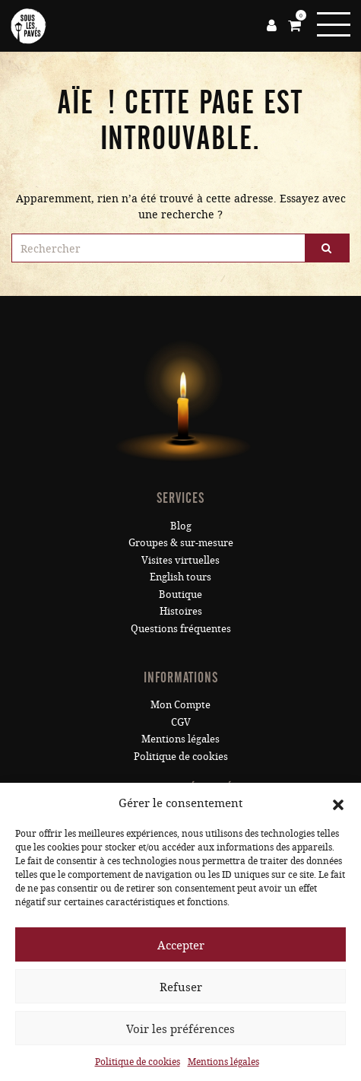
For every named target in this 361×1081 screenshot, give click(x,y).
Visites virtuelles (180, 560)
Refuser (181, 986)
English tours (180, 577)
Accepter (180, 944)
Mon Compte (180, 704)
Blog (181, 526)
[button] (338, 802)
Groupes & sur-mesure (180, 542)
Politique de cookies (137, 1061)
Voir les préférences (180, 1028)
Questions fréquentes (181, 628)
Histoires (181, 611)
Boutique (180, 594)
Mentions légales (223, 1061)
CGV (181, 722)
